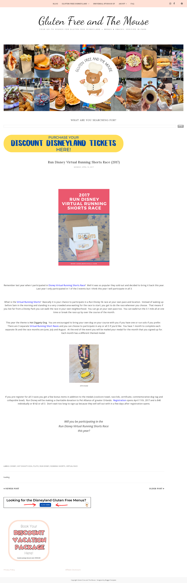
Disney (13, 466)
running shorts (57, 466)
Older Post (155, 488)
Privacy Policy (9, 569)
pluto (36, 466)
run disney (45, 466)
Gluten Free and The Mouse (93, 20)
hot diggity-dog (24, 466)
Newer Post (12, 488)
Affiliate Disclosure (73, 569)
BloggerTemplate (110, 580)
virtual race (72, 466)
